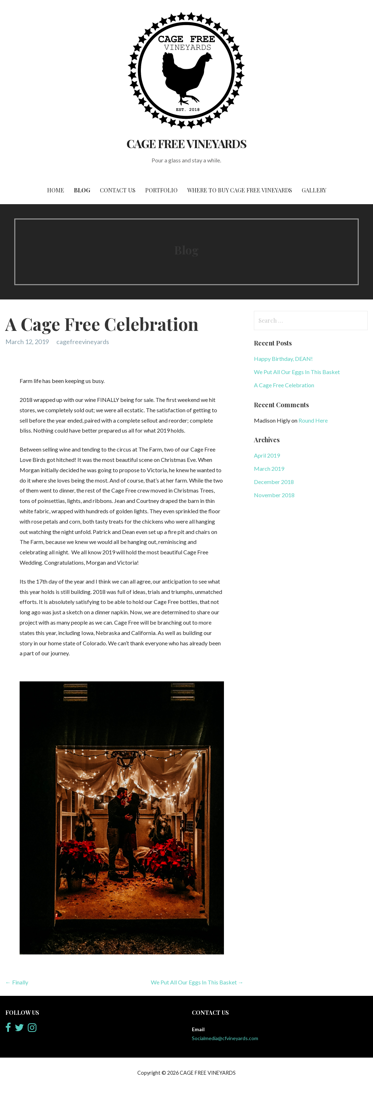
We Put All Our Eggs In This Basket (297, 371)
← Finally (16, 982)
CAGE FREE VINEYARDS (186, 143)
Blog (82, 190)
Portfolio (161, 190)
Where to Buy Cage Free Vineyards (239, 190)
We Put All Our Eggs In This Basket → (197, 982)
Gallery (314, 190)
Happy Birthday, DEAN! (283, 358)
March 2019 (269, 468)
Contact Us (118, 190)
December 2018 (274, 481)
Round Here (313, 420)
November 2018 (274, 494)
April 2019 (267, 455)
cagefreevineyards (82, 342)
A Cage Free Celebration (284, 385)
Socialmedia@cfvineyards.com (225, 1038)
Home (55, 190)
